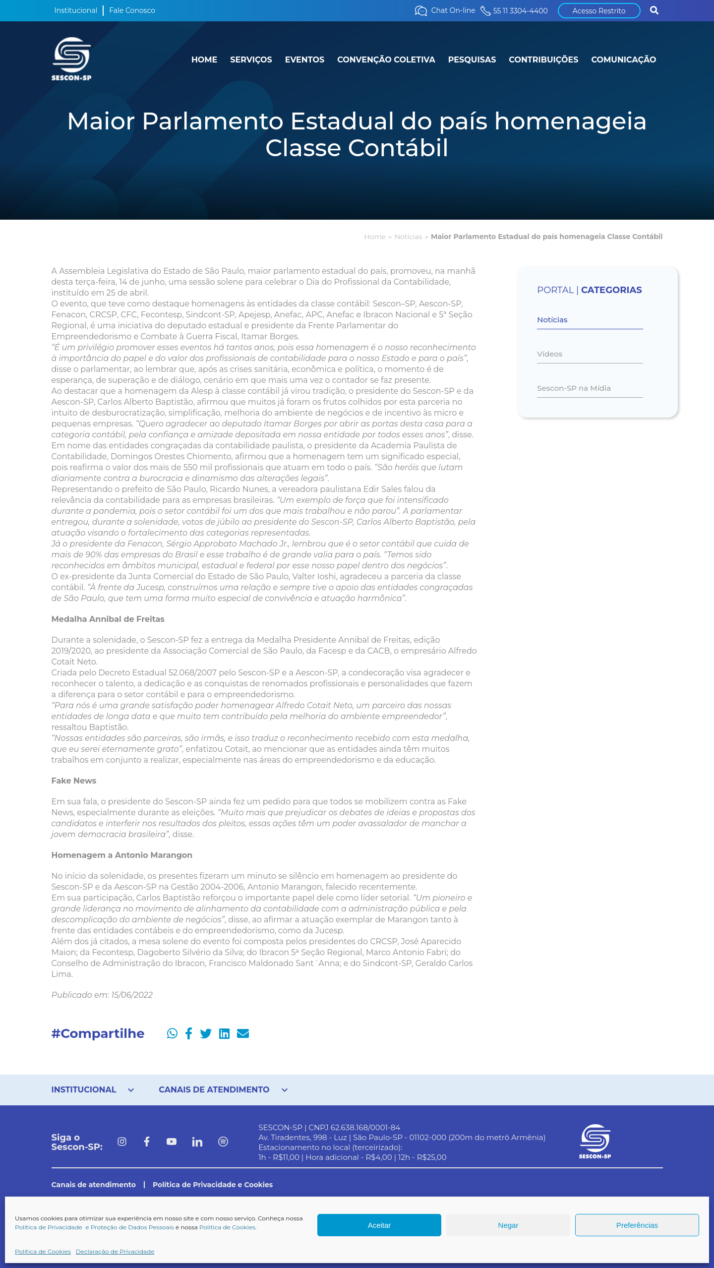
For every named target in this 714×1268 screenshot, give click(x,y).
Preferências (637, 1225)
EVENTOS (304, 59)
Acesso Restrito (599, 10)
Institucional (76, 10)
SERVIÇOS (251, 59)
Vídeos (549, 354)
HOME (204, 59)
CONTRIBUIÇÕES (543, 59)
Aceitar (379, 1225)
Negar (508, 1225)
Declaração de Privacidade (115, 1251)
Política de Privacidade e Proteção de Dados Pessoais (94, 1227)
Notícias (408, 236)
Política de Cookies (227, 1227)
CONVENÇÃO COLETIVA (386, 59)
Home (374, 236)
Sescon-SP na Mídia (574, 388)
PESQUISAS (472, 59)
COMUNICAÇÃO (623, 59)
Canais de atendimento (94, 1184)
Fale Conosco (132, 10)
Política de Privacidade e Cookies (213, 1184)
